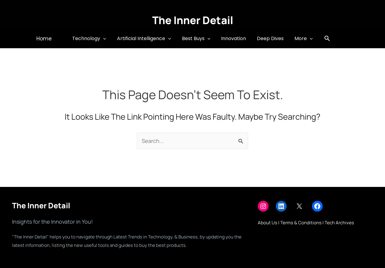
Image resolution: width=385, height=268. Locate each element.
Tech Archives (339, 222)
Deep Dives (268, 38)
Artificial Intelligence (146, 38)
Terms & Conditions (301, 222)
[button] (47, 39)
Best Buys (197, 38)
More (300, 38)
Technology (92, 38)
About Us (267, 222)
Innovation (232, 38)
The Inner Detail (192, 20)
